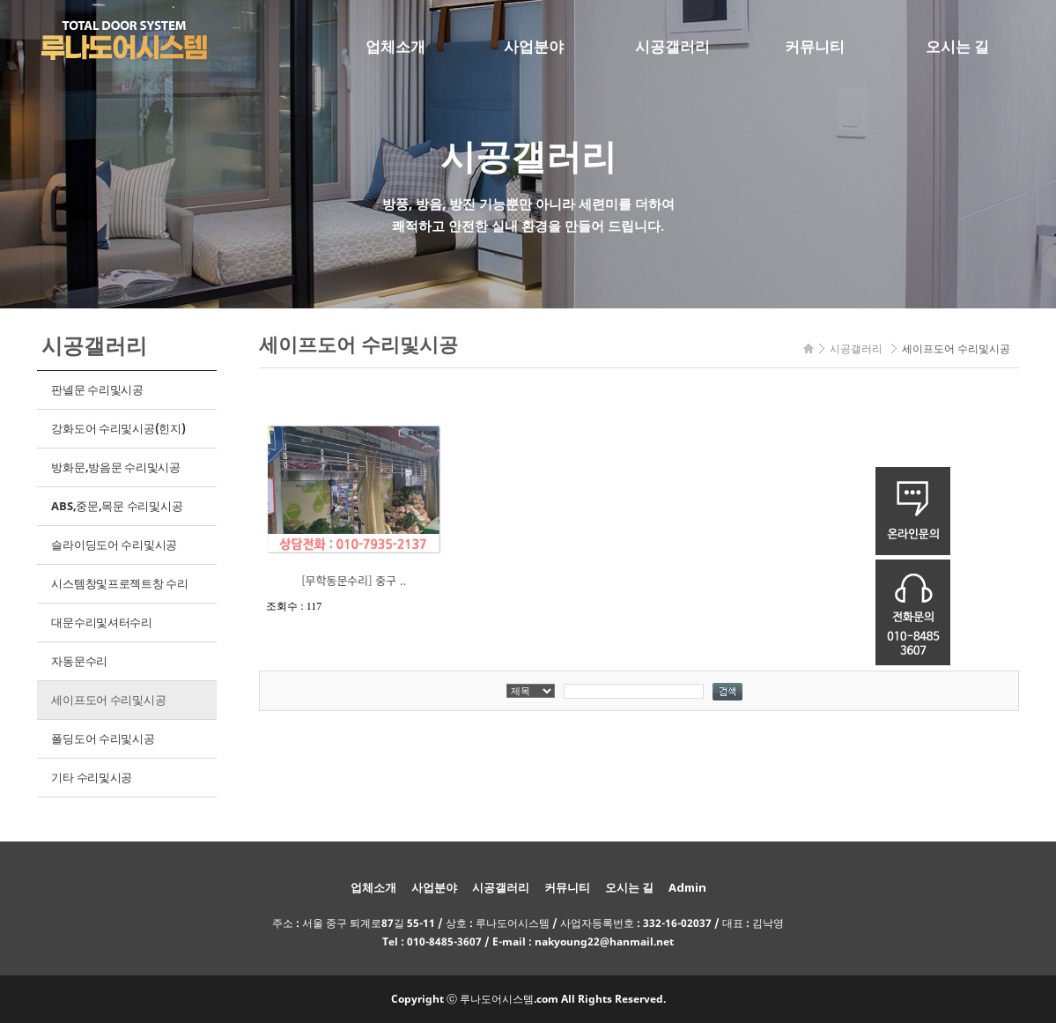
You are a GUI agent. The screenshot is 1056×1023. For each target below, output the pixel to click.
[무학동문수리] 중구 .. (353, 580)
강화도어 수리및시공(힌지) (118, 428)
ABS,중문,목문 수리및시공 (116, 506)
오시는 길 (957, 46)
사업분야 (534, 46)
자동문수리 (79, 661)
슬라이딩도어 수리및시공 (114, 544)
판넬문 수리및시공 (97, 389)
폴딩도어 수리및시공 (102, 738)
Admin (687, 887)
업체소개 (395, 46)
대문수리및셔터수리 (101, 622)
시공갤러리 (672, 46)
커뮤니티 (815, 46)
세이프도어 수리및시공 (108, 700)
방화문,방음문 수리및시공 (116, 467)
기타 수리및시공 (91, 777)
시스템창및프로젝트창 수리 (119, 583)
